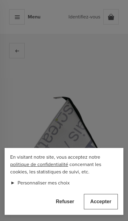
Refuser (65, 201)
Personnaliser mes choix (40, 183)
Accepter (100, 201)
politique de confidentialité (39, 164)
